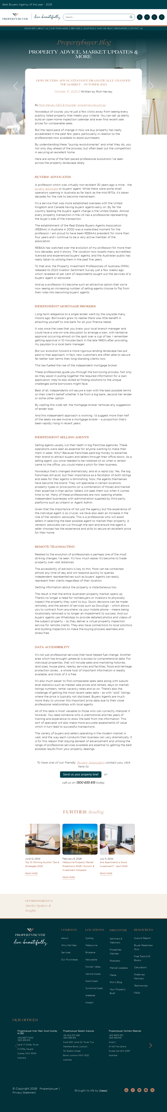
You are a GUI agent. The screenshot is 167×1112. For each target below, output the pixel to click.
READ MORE (31, 873)
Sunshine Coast (94, 988)
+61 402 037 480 (71, 1035)
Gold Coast (91, 981)
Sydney (89, 938)
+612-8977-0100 (25, 1038)
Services (65, 952)
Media (113, 975)
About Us (42, 28)
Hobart (89, 1002)
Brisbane (90, 952)
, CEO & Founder (65, 105)
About (64, 938)
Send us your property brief (80, 774)
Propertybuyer (49, 1088)
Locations (89, 28)
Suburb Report (142, 938)
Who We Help (68, 945)
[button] (150, 1045)
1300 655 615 (23, 1040)
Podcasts (115, 960)
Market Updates (119, 968)
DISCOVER (29, 28)
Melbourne (91, 945)
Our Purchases (59, 28)
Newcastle (91, 959)
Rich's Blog (116, 982)
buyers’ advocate (46, 188)
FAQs (137, 992)
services (75, 28)
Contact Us (136, 28)
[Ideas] (103, 1090)
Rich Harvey (46, 105)
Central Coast (93, 974)
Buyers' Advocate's (91, 762)
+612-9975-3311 (116, 1035)
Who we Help (104, 28)
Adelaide (90, 995)
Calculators (140, 967)
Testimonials (141, 985)
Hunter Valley (93, 966)
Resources (120, 28)
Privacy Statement (24, 1092)
